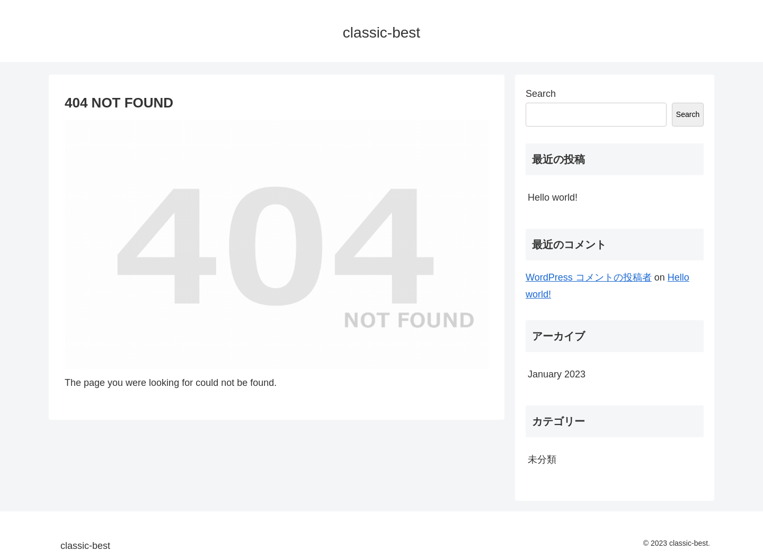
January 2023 (556, 374)
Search (541, 93)
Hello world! (553, 197)
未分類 (542, 459)
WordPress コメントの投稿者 (589, 277)
